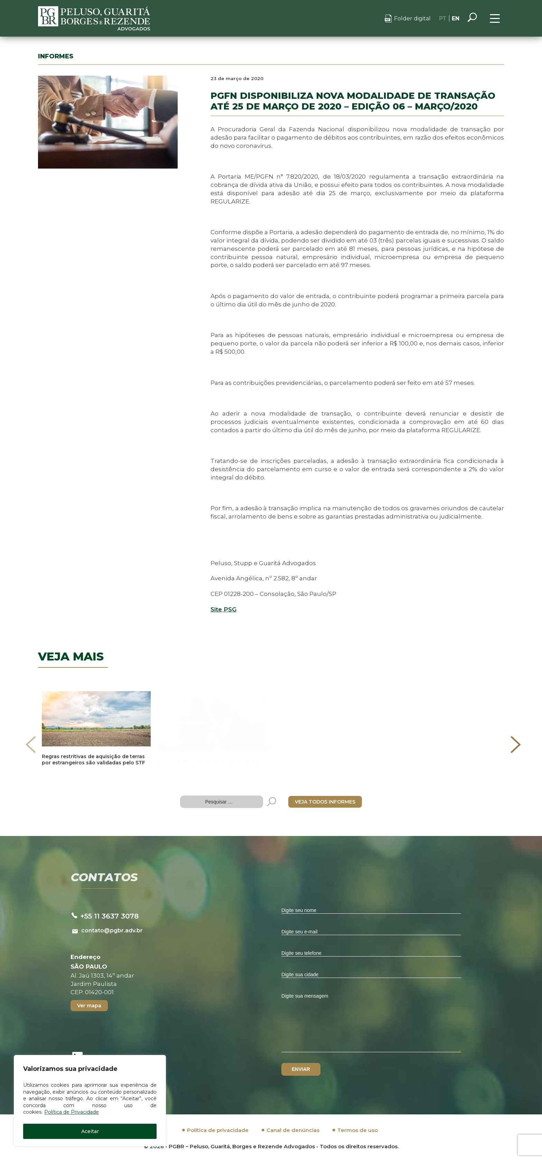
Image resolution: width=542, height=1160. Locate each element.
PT (443, 18)
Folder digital (412, 18)
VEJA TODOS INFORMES (325, 802)
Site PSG (223, 609)
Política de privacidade (218, 1130)
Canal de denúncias (293, 1130)
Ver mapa (89, 1005)
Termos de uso (357, 1130)
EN (455, 18)
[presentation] (31, 744)
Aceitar (90, 1131)
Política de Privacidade (71, 1112)
